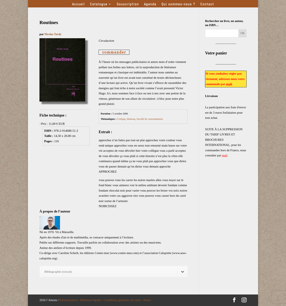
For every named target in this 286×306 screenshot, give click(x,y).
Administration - (69, 300)
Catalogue (98, 4)
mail (229, 84)
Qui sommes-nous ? (178, 4)
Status (147, 300)
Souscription (128, 4)
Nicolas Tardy (52, 34)
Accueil (78, 4)
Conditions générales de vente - (123, 300)
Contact (207, 4)
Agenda (150, 4)
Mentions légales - (92, 300)
